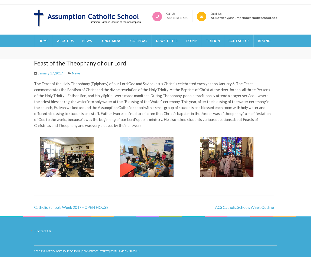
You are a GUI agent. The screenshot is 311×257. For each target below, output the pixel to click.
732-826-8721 (177, 18)
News (87, 41)
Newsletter (167, 41)
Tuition (213, 41)
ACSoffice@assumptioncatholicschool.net (244, 18)
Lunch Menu (111, 41)
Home (43, 41)
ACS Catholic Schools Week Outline (244, 207)
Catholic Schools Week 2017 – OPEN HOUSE (71, 207)
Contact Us (239, 41)
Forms (191, 41)
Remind (264, 41)
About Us (65, 41)
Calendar (138, 41)
